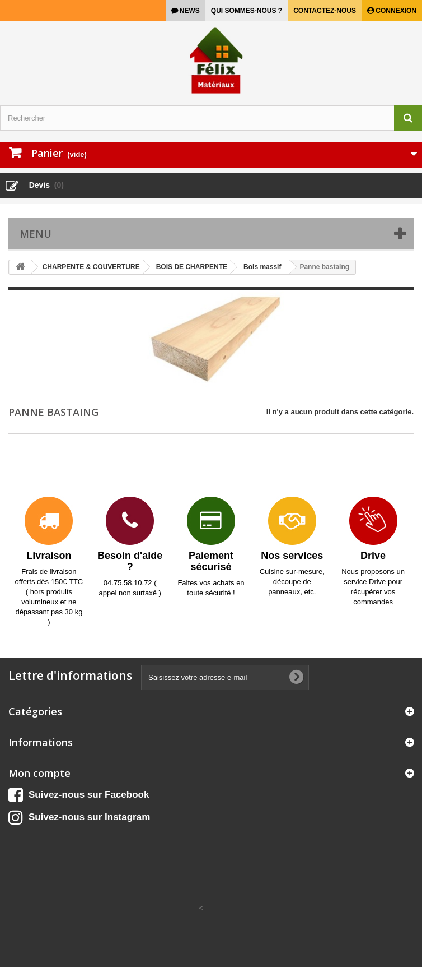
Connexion (395, 11)
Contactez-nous (324, 11)
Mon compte (39, 773)
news (189, 11)
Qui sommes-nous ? (246, 11)
